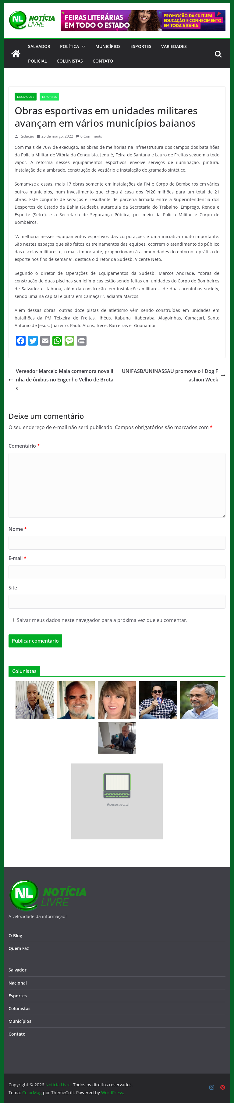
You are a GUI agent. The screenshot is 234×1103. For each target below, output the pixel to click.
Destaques (25, 96)
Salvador (39, 46)
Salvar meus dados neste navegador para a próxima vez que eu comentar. (102, 620)
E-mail (18, 558)
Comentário (24, 445)
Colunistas (70, 61)
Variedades (174, 46)
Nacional (18, 983)
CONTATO (103, 61)
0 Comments (89, 136)
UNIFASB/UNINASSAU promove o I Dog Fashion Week (173, 375)
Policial (37, 61)
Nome (18, 529)
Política (69, 46)
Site (13, 587)
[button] (82, 46)
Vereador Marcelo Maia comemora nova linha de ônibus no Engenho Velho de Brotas (61, 380)
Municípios (108, 46)
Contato (17, 1034)
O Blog (15, 935)
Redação (27, 136)
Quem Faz (19, 948)
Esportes (140, 46)
